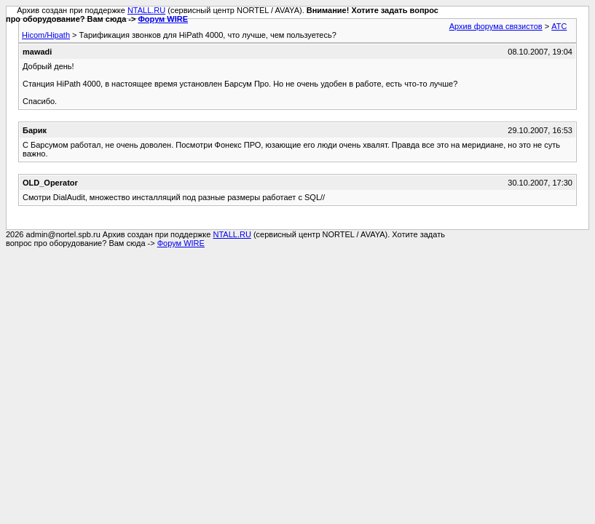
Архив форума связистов (496, 26)
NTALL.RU (146, 10)
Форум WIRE (163, 19)
